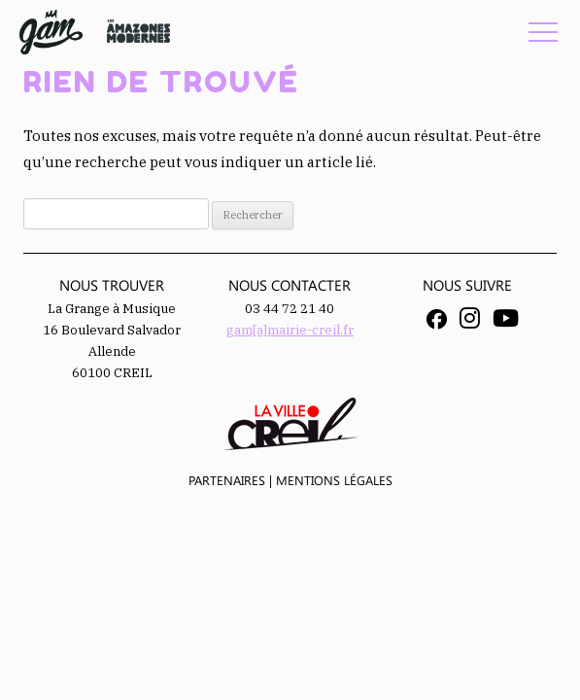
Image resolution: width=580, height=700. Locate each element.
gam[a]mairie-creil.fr (290, 330)
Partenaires (226, 480)
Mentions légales (334, 480)
